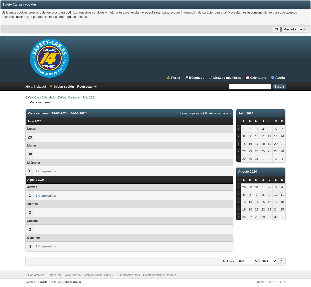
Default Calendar (69, 97)
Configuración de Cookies (159, 275)
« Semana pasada (189, 113)
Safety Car (32, 97)
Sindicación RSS (129, 275)
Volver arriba (73, 275)
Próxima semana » (218, 113)
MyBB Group (73, 281)
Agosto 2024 (247, 171)
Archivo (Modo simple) (98, 275)
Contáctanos (36, 275)
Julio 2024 (89, 97)
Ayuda (280, 77)
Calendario (258, 77)
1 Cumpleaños (46, 171)
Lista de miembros (227, 77)
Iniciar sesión (64, 86)
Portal (175, 77)
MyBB (43, 281)
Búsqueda (196, 77)
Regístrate (85, 86)
